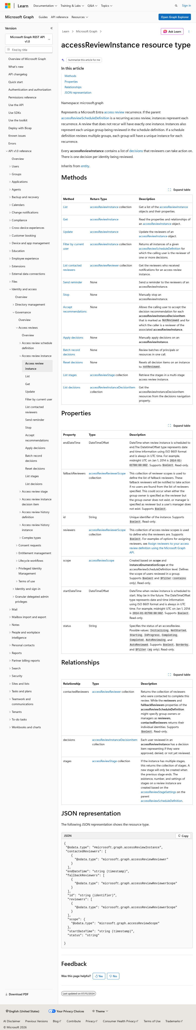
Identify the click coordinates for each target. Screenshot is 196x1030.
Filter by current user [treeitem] (38, 399)
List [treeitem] (27, 376)
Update (68, 232)
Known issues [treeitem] (17, 136)
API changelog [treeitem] (17, 74)
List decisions (71, 387)
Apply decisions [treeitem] (35, 448)
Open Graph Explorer (175, 17)
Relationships (73, 87)
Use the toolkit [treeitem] (17, 120)
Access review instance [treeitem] (34, 366)
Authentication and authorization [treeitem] (29, 89)
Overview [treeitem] (18, 159)
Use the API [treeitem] (16, 105)
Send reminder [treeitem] (34, 420)
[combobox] (29, 39)
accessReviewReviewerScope (107, 473)
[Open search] (176, 5)
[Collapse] (51, 28)
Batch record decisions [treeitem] (33, 458)
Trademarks (172, 1021)
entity (85, 166)
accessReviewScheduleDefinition (85, 118)
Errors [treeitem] (12, 143)
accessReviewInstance (104, 207)
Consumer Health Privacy (119, 1021)
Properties (71, 81)
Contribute (74, 1021)
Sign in (186, 5)
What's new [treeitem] (15, 67)
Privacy (90, 1021)
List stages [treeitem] (32, 476)
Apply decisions (73, 337)
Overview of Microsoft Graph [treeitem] (27, 59)
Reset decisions (73, 362)
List (65, 207)
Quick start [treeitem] (15, 82)
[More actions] (189, 31)
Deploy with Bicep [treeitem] (20, 128)
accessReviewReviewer (104, 265)
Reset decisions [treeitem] (35, 468)
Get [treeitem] (27, 384)
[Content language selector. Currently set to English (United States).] (22, 1011)
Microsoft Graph (86, 31)
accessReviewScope (101, 560)
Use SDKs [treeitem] (14, 113)
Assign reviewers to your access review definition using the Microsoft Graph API (159, 547)
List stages (70, 375)
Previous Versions (36, 1021)
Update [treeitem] (30, 391)
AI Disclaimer (11, 1021)
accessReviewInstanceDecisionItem (112, 387)
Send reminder (72, 282)
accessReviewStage (102, 375)
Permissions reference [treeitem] (22, 97)
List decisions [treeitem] (33, 484)
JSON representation (78, 92)
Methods (70, 76)
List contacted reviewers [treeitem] (34, 409)
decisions (136, 150)
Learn (65, 31)
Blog (56, 1021)
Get (65, 219)
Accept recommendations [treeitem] (37, 437)
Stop (66, 295)
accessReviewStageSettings (158, 792)
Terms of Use (152, 1021)
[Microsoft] (8, 5)
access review (114, 112)
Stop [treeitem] (28, 427)
